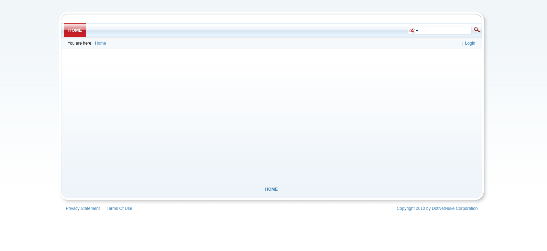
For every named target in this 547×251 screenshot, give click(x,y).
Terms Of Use (119, 208)
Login (470, 43)
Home (100, 43)
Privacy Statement (83, 208)
